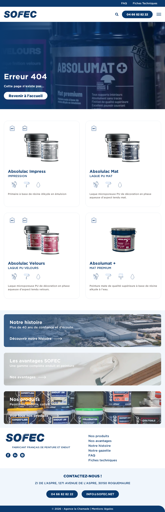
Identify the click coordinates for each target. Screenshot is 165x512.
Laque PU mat (101, 176)
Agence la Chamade (76, 508)
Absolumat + (103, 263)
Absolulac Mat (104, 171)
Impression (17, 176)
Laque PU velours (23, 268)
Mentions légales (102, 508)
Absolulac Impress (27, 171)
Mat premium (100, 268)
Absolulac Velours (26, 263)
